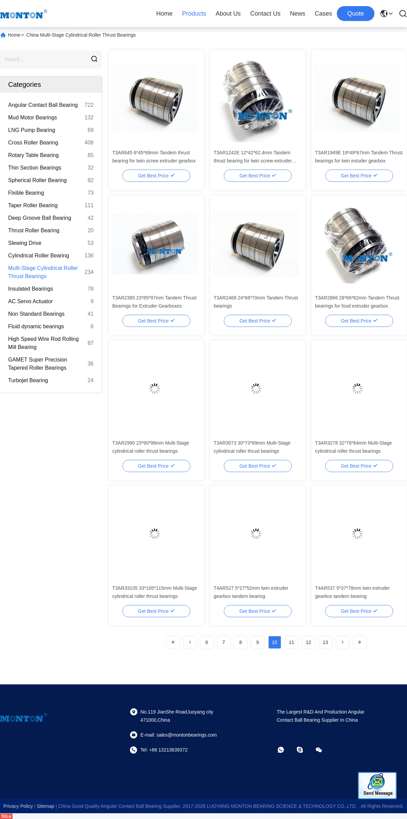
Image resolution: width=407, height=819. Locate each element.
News (297, 13)
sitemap (45, 806)
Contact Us (265, 13)
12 (308, 642)
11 (291, 642)
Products (194, 13)
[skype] (304, 750)
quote (355, 13)
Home (164, 13)
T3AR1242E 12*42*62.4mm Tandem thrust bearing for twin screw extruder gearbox (253, 161)
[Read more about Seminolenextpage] (173, 642)
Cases (323, 13)
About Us (228, 13)
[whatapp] (285, 750)
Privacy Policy (18, 806)
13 (325, 642)
